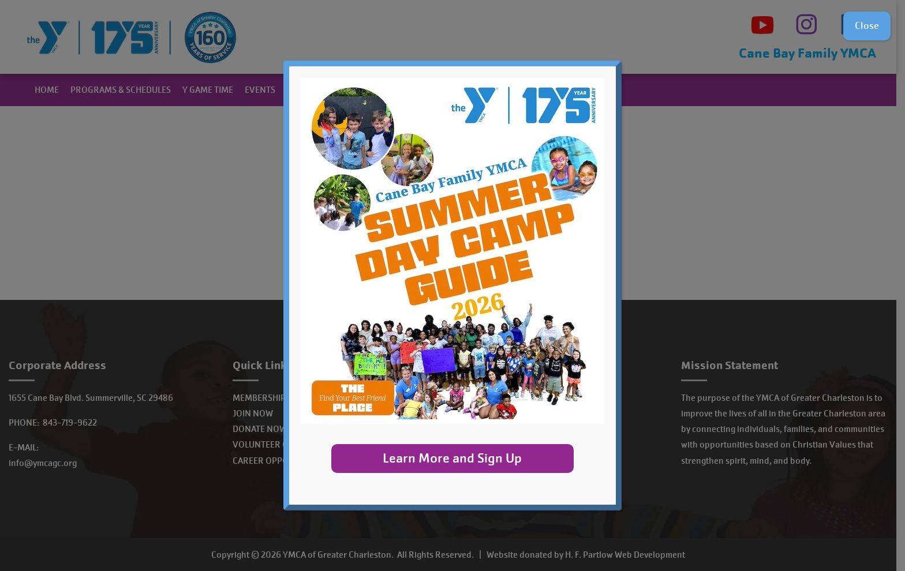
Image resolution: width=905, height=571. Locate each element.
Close (867, 26)
